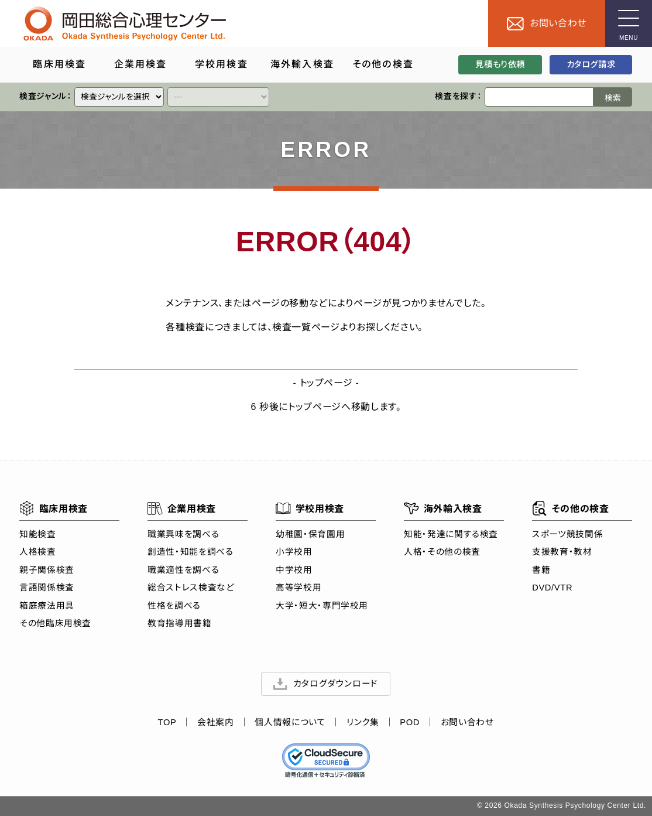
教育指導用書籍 (179, 623)
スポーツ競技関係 (568, 534)
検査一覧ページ (305, 327)
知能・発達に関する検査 (451, 534)
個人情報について (290, 722)
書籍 (542, 570)
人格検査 (37, 551)
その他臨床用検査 (55, 623)
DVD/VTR (553, 587)
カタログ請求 (591, 64)
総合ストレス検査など (190, 587)
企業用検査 (181, 508)
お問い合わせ (467, 722)
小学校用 (294, 551)
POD (410, 722)
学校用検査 (310, 508)
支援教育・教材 (562, 551)
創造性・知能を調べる (190, 551)
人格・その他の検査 (442, 551)
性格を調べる (174, 605)
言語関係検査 (46, 587)
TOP (167, 722)
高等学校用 (298, 587)
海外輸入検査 (443, 508)
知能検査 (37, 534)
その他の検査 (571, 508)
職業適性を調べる (183, 570)
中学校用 (294, 570)
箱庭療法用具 (46, 605)
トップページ (326, 383)
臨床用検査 (53, 508)
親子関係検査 (46, 570)
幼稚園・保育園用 (310, 534)
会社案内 (216, 722)
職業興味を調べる (183, 534)
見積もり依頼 (501, 64)
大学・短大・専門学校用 (322, 605)
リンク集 (363, 722)
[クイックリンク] (119, 97)
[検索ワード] (539, 97)
